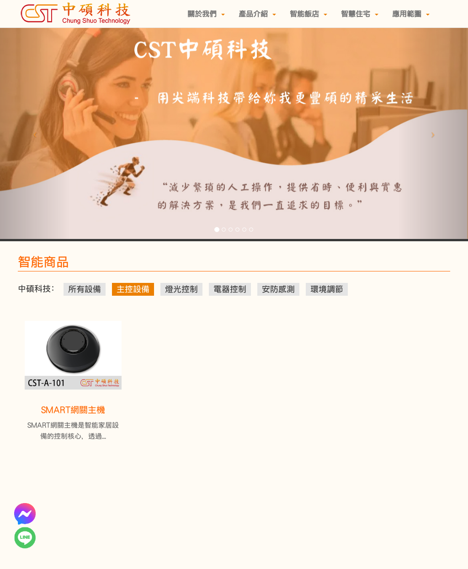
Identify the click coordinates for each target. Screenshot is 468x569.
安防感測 (278, 289)
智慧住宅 (359, 13)
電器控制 (229, 289)
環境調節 (326, 289)
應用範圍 (411, 13)
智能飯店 (308, 13)
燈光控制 (181, 289)
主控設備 (133, 289)
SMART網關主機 (73, 410)
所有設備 (84, 289)
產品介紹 (257, 13)
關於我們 (206, 13)
